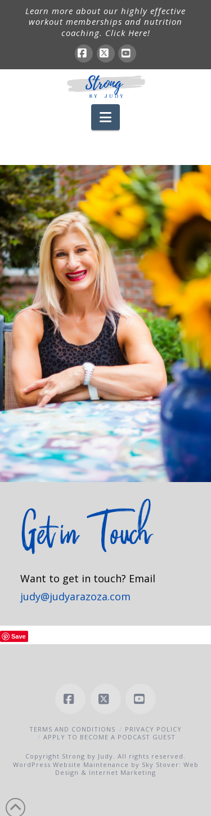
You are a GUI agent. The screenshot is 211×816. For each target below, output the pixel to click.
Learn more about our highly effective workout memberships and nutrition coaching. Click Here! (105, 21)
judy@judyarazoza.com (75, 596)
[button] (105, 117)
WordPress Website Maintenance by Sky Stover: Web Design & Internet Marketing (106, 768)
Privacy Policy (153, 729)
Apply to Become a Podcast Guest (109, 737)
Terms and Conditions (72, 729)
